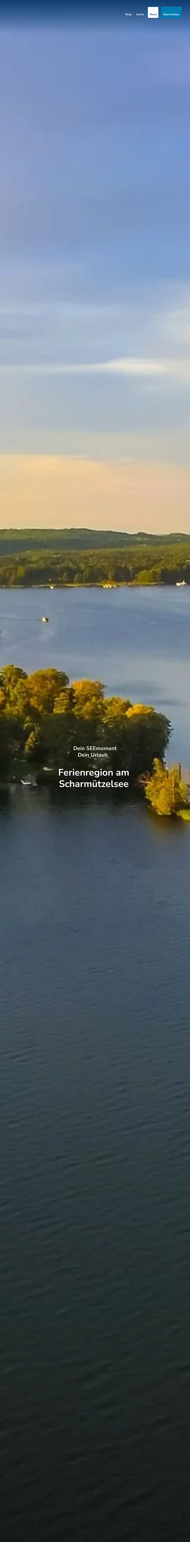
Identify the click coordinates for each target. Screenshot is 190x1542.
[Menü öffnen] (149, 16)
